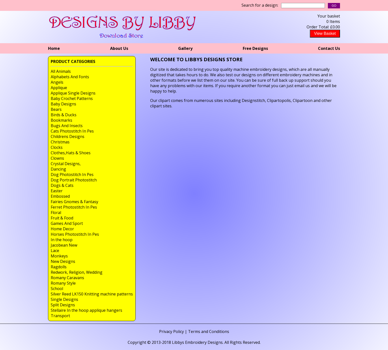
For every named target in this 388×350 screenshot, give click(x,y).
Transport (60, 315)
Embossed (60, 196)
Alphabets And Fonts (70, 76)
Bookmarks (61, 120)
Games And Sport (67, 223)
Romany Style (63, 283)
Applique (59, 87)
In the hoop (62, 239)
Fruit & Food (62, 218)
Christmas (60, 142)
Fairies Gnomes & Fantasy (74, 201)
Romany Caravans (67, 277)
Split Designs (63, 305)
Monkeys (59, 256)
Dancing (58, 169)
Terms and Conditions (208, 331)
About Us (119, 48)
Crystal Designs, (66, 163)
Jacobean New (64, 245)
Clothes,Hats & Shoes (71, 153)
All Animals (61, 71)
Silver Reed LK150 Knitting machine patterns (92, 294)
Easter (57, 191)
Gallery (185, 48)
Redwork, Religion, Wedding (76, 272)
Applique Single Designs (73, 93)
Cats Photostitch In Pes (72, 131)
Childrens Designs (67, 136)
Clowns (57, 158)
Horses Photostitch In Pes (75, 234)
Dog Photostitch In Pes (72, 174)
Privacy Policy (171, 331)
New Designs (63, 261)
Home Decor (62, 229)
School (57, 288)
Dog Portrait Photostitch (74, 180)
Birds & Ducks (63, 114)
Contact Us (329, 48)
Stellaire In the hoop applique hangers (86, 310)
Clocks (57, 147)
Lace (55, 250)
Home (54, 48)
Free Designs (255, 48)
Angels (57, 82)
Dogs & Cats (62, 185)
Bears (56, 109)
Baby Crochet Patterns (72, 98)
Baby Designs (63, 104)
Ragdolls (59, 267)
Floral (56, 212)
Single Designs (64, 299)
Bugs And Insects (67, 125)
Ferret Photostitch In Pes (74, 207)
